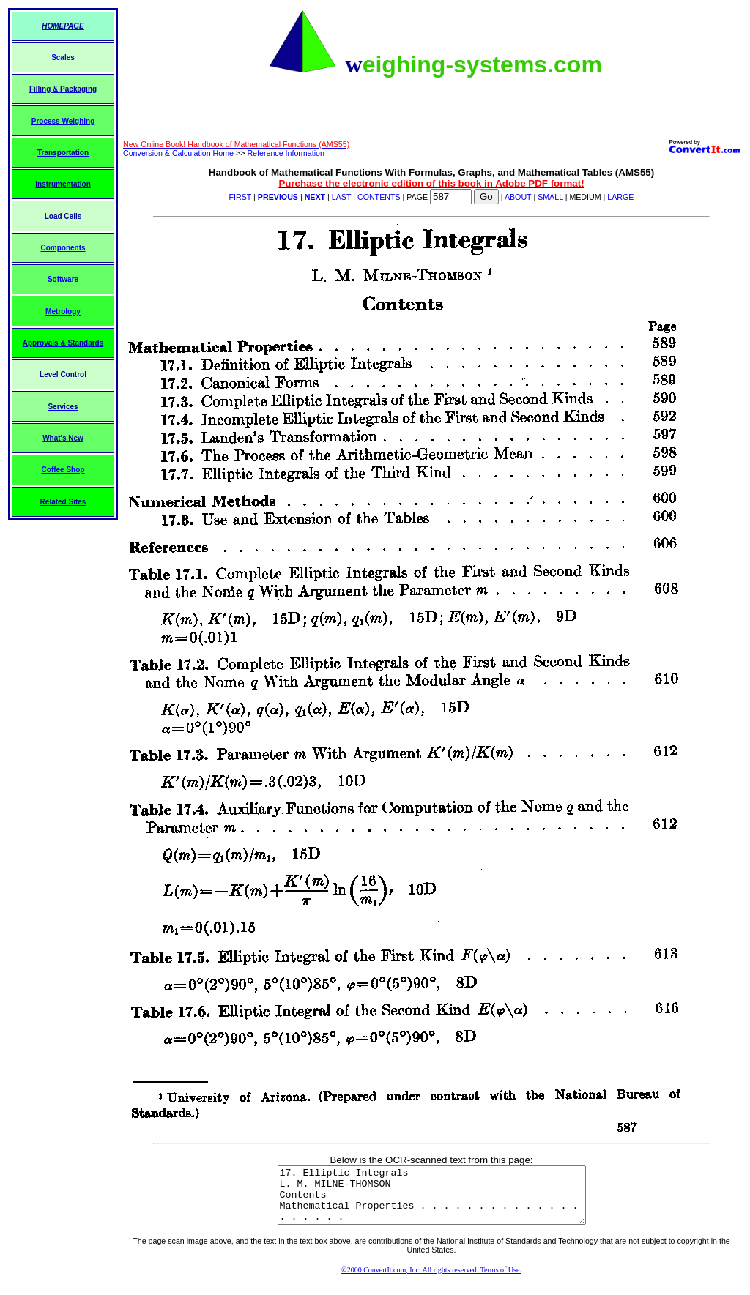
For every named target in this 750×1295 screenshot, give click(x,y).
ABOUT (518, 197)
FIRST (240, 197)
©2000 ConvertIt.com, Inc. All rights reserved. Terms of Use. (431, 1281)
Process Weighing (63, 121)
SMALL (550, 197)
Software (63, 279)
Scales (63, 57)
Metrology (63, 311)
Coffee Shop (63, 470)
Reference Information (285, 153)
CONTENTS (379, 197)
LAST (341, 197)
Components (62, 248)
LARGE (620, 197)
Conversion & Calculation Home (178, 153)
